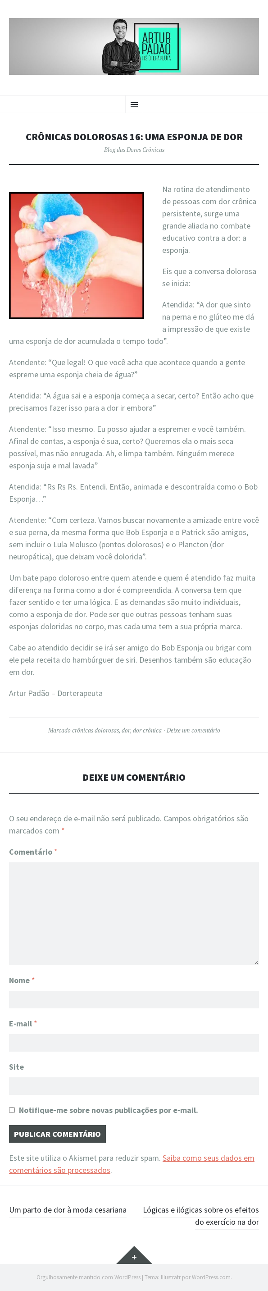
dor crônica (147, 730)
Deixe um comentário (193, 730)
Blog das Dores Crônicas (134, 150)
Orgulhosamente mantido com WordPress (88, 1277)
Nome (22, 980)
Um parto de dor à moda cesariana (68, 1209)
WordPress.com (211, 1277)
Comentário (33, 852)
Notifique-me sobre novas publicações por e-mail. (108, 1110)
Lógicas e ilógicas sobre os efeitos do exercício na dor (201, 1215)
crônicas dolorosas (95, 730)
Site (16, 1067)
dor (126, 730)
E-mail (23, 1023)
